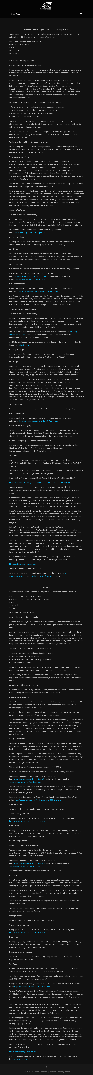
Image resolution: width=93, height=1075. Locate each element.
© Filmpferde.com (31, 1072)
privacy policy (64, 1072)
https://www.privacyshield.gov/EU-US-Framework (28, 821)
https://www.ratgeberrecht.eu (23, 1059)
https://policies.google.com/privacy (22, 564)
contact (44, 1072)
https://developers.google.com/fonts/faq (29, 779)
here (54, 29)
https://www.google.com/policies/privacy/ (26, 782)
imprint (53, 1072)
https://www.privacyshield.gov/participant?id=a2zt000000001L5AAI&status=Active (41, 482)
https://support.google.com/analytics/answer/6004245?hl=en (38, 800)
